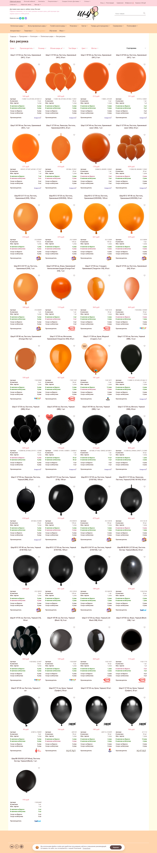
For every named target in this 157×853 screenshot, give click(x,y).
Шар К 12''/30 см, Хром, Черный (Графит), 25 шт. (131, 689)
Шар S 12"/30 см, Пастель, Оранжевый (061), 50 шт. (61, 56)
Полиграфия (131, 26)
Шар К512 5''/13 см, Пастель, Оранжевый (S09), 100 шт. (25, 197)
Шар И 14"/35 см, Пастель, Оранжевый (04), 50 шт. (131, 267)
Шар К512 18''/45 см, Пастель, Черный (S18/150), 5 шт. (26, 549)
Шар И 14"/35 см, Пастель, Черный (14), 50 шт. (25, 619)
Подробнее (86, 848)
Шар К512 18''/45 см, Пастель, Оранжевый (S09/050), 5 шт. (131, 197)
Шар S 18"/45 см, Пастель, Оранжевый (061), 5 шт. (96, 56)
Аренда (36, 4)
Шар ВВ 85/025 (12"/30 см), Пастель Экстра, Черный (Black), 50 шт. (131, 549)
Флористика (14, 31)
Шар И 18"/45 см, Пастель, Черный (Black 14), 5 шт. (61, 619)
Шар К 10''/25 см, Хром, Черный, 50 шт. (96, 688)
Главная (13, 36)
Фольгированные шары (37, 26)
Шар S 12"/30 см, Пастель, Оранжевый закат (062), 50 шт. (131, 127)
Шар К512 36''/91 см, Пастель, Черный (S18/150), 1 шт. (96, 549)
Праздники (40, 31)
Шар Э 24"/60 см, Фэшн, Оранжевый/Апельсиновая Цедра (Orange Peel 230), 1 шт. (61, 268)
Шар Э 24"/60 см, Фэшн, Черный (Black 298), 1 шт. (131, 619)
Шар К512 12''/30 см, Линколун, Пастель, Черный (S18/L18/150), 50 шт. (131, 478)
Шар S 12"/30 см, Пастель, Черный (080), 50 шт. (25, 408)
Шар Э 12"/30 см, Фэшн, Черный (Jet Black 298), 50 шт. (96, 619)
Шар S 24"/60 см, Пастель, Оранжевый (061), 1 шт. (131, 56)
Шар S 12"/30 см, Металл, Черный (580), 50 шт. (131, 408)
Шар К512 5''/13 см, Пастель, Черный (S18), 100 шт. (61, 478)
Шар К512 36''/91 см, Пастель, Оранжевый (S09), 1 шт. (25, 267)
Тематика (27, 31)
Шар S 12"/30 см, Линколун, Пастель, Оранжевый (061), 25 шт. (61, 127)
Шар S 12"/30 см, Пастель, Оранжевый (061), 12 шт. (25, 56)
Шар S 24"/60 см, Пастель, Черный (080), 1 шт (61, 408)
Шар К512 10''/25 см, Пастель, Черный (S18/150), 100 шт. (96, 478)
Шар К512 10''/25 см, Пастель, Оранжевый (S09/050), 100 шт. (61, 197)
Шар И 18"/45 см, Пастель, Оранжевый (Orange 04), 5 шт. (25, 338)
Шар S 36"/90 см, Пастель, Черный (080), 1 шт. (96, 408)
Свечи (83, 26)
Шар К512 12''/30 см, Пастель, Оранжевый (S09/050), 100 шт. (96, 197)
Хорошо (116, 847)
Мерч (62, 31)
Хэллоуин (34, 36)
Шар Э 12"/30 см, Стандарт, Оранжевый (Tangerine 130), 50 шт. (96, 267)
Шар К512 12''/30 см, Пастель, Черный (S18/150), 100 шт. (61, 549)
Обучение (53, 31)
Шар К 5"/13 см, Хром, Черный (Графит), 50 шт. (61, 689)
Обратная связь (26, 4)
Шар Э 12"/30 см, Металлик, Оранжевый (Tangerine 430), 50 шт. (61, 338)
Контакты (41, 1)
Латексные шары (16, 26)
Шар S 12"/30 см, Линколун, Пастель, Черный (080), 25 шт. (25, 478)
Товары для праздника (99, 26)
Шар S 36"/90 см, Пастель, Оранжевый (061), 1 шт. (25, 127)
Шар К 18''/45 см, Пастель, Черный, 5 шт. (25, 689)
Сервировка (117, 26)
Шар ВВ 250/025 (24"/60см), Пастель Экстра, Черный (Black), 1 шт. (26, 760)
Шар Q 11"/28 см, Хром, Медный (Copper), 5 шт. (96, 338)
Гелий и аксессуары (57, 26)
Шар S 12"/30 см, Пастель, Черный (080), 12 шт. (131, 338)
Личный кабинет (29, 1)
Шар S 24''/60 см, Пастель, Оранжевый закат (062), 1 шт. (96, 127)
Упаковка (73, 26)
